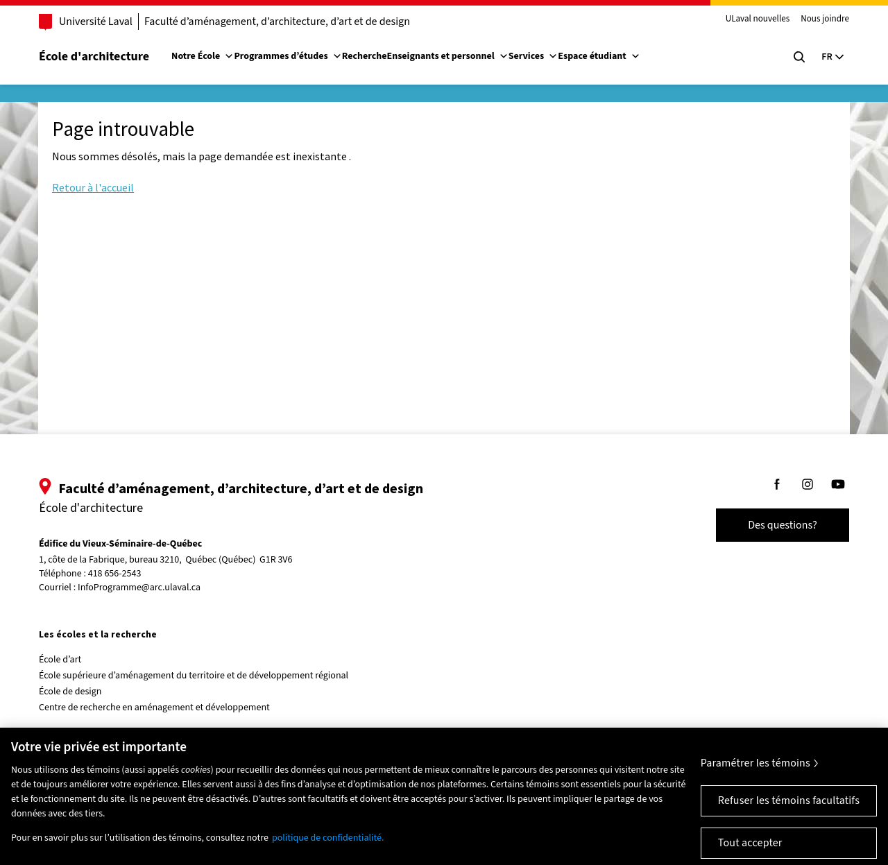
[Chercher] (799, 57)
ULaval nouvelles (758, 19)
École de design (70, 692)
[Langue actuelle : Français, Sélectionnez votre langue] (832, 57)
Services (533, 56)
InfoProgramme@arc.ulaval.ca (139, 587)
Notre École (202, 56)
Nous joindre (825, 19)
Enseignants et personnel (447, 56)
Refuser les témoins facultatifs (789, 808)
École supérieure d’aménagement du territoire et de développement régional (193, 676)
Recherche (364, 56)
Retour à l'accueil (93, 187)
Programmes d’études (287, 56)
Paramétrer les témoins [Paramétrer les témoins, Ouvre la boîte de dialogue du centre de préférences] (755, 770)
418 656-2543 (115, 574)
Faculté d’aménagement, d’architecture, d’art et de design (277, 21)
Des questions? (782, 525)
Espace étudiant (599, 56)
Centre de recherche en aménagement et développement (154, 707)
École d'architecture (94, 56)
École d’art (60, 660)
